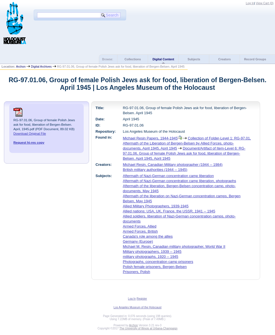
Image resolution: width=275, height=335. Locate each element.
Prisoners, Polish (136, 272)
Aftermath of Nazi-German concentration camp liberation (168, 176)
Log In (250, 3)
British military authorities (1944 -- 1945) (155, 169)
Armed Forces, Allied (139, 226)
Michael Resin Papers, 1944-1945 (150, 138)
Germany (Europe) (138, 241)
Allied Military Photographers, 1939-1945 (155, 206)
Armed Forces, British (140, 231)
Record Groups (255, 59)
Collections (132, 59)
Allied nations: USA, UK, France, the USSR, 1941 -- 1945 (169, 211)
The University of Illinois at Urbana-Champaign (148, 328)
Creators (224, 59)
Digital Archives (41, 66)
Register (142, 298)
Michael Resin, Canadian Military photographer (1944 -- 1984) (172, 164)
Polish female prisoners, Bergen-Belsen (155, 267)
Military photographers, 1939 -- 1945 (152, 251)
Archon (21, 66)
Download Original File (29, 133)
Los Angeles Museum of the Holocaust (137, 307)
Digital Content (163, 59)
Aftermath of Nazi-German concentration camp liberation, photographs (179, 181)
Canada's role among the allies (147, 236)
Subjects (194, 59)
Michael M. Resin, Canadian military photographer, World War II (174, 246)
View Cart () (265, 3)
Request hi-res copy (28, 142)
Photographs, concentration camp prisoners (158, 262)
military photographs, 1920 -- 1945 (150, 256)
